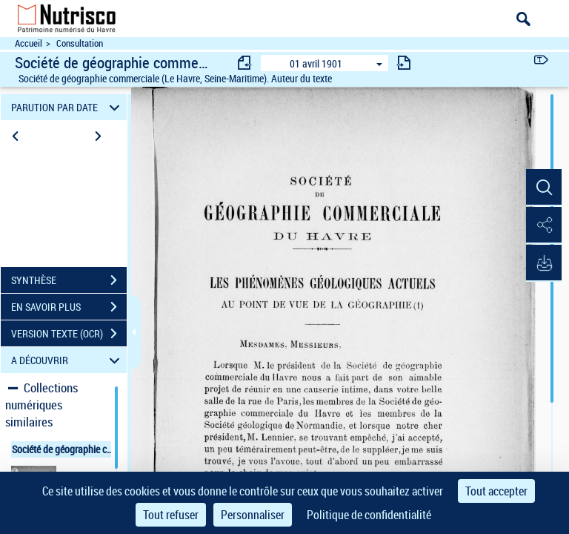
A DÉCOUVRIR (67, 360)
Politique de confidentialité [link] (369, 515)
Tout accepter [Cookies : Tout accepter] (496, 491)
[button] (543, 187)
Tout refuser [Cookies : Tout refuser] (171, 515)
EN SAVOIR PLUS (69, 307)
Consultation (79, 43)
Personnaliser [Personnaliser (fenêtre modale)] (252, 515)
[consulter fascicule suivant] (403, 63)
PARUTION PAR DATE (67, 107)
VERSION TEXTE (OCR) (69, 333)
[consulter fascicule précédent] (245, 63)
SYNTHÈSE (69, 280)
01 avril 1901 (316, 63)
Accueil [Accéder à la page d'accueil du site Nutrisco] (28, 43)
